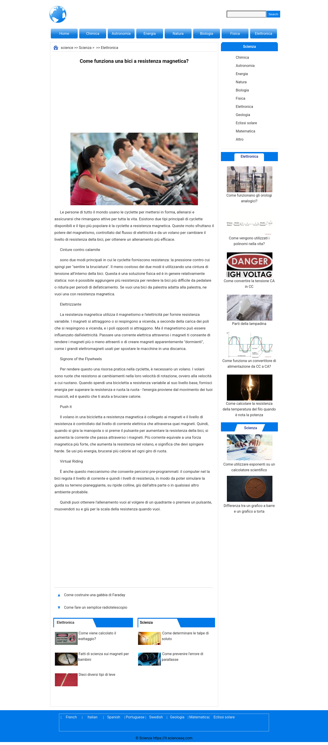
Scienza (85, 48)
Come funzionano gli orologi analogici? (249, 184)
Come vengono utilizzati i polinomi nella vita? (249, 227)
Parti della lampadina (249, 310)
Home (64, 33)
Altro (239, 139)
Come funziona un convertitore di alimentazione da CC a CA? (249, 350)
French (71, 717)
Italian (92, 717)
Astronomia (121, 33)
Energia (150, 33)
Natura (178, 33)
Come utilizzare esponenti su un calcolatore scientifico (249, 453)
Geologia (243, 115)
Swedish (156, 717)
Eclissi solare (246, 123)
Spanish (113, 717)
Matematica (245, 131)
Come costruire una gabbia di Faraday (95, 595)
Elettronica (263, 33)
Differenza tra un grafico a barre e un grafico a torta (249, 495)
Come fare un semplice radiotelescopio (95, 607)
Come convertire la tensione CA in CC (249, 270)
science (67, 48)
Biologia (206, 33)
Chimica (92, 33)
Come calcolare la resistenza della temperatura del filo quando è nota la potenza (249, 396)
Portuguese (135, 717)
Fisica (235, 33)
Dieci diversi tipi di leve (97, 674)
